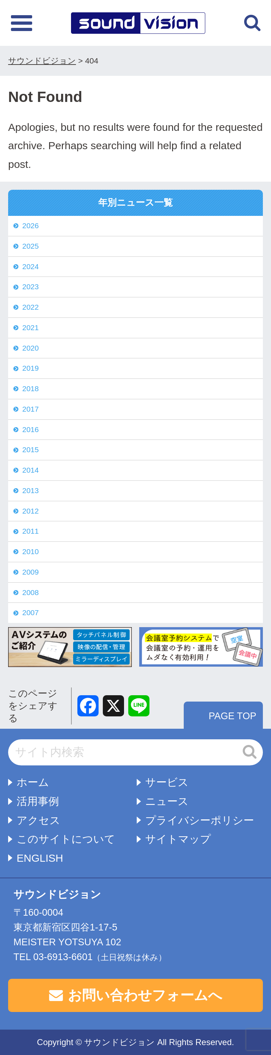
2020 (30, 348)
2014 (30, 470)
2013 (30, 490)
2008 (30, 592)
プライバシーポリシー (199, 820)
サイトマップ (178, 839)
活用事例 (38, 801)
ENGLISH (40, 858)
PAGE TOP (232, 716)
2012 (30, 511)
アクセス (38, 820)
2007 (30, 612)
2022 (30, 307)
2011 (30, 531)
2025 (30, 246)
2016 (30, 429)
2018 (30, 388)
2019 (30, 368)
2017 (30, 409)
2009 (30, 572)
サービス (167, 782)
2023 (30, 287)
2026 (30, 226)
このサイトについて (66, 839)
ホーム (33, 782)
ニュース (167, 801)
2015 (30, 449)
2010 (30, 551)
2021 (30, 327)
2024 (30, 266)
